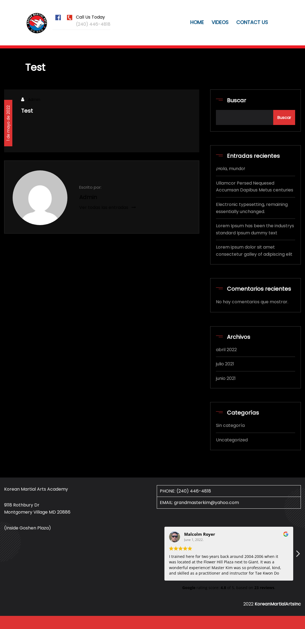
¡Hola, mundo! (230, 168)
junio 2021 (226, 378)
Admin (34, 99)
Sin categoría (230, 425)
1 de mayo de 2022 (8, 123)
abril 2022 (226, 349)
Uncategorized (232, 440)
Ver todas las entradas (107, 207)
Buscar (236, 100)
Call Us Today (90, 17)
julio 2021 (225, 364)
